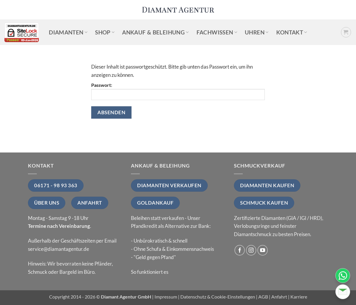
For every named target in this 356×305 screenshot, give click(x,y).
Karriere (298, 296)
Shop (104, 32)
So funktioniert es (149, 272)
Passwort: (178, 91)
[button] (346, 32)
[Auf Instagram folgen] (251, 250)
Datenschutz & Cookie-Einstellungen (217, 296)
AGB (263, 296)
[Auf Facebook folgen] (239, 250)
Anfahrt (279, 296)
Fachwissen (217, 32)
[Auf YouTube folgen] (262, 250)
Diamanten (68, 32)
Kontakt (291, 32)
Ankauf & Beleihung (155, 32)
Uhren (256, 32)
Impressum (165, 296)
